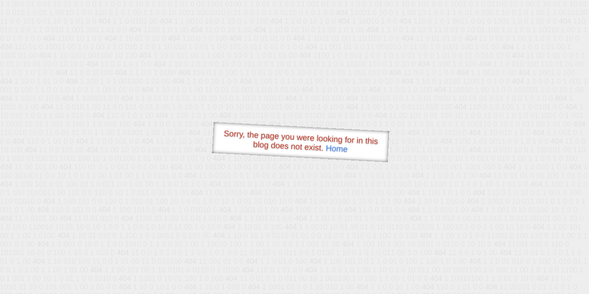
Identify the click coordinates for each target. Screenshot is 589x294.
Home (337, 148)
